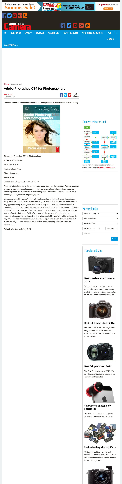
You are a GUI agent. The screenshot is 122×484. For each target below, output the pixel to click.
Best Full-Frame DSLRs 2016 (99, 322)
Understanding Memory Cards (100, 447)
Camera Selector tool (106, 168)
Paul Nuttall (8, 94)
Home (6, 84)
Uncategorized (16, 84)
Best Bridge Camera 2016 (97, 366)
